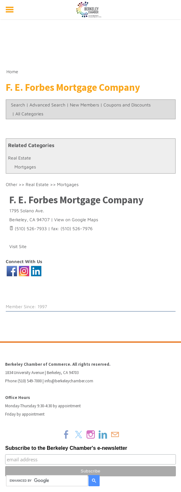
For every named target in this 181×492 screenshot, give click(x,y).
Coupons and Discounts (127, 104)
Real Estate (19, 157)
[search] (46, 481)
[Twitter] (78, 434)
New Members (84, 104)
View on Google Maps (76, 219)
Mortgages (25, 166)
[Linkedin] (103, 434)
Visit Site (18, 246)
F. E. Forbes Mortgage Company (76, 200)
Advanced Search (47, 104)
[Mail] (115, 434)
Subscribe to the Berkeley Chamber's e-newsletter (66, 448)
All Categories (29, 113)
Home (12, 71)
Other (11, 184)
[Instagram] (90, 434)
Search (18, 104)
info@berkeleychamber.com (69, 381)
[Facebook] (66, 434)
